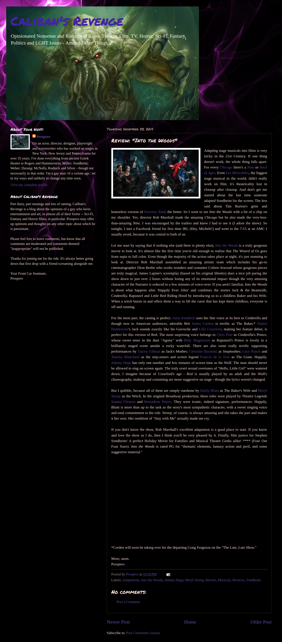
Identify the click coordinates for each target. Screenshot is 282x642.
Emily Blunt (209, 391)
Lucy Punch (251, 351)
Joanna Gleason (123, 402)
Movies (211, 580)
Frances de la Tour (215, 357)
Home (190, 622)
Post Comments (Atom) (143, 633)
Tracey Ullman (149, 351)
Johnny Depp (121, 363)
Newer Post (118, 622)
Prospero (43, 137)
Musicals (224, 580)
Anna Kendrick (183, 318)
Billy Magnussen (197, 340)
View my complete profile (29, 185)
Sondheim (253, 580)
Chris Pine (225, 335)
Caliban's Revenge (66, 20)
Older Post (261, 622)
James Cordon (203, 324)
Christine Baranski (203, 351)
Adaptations (130, 580)
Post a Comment (128, 602)
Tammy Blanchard (125, 357)
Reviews (239, 580)
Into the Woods (152, 580)
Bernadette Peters (157, 402)
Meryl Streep (194, 580)
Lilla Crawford (210, 329)
